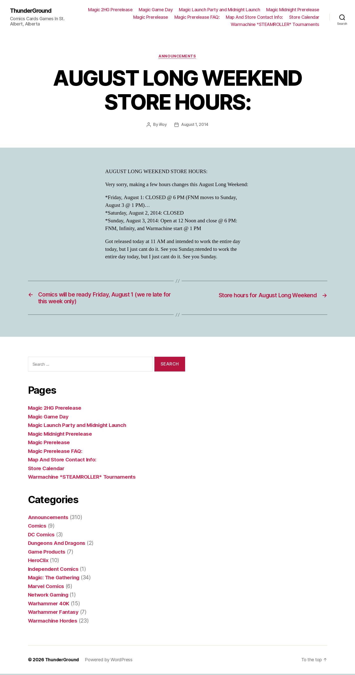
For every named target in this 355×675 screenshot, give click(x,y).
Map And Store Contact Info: (254, 17)
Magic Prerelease (150, 17)
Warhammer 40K (49, 604)
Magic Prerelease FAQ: (197, 17)
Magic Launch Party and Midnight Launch (219, 9)
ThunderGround (31, 10)
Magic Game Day (156, 9)
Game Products (47, 553)
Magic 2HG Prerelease (110, 9)
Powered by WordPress (110, 661)
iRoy (163, 124)
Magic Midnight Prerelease (292, 9)
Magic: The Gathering (55, 579)
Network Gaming (49, 596)
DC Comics (42, 535)
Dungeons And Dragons (57, 544)
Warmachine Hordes (53, 622)
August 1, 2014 (194, 124)
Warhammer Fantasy (54, 613)
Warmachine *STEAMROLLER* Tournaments (275, 24)
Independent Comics (54, 570)
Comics (37, 527)
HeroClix (39, 561)
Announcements (177, 56)
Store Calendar (304, 17)
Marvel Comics (47, 587)
